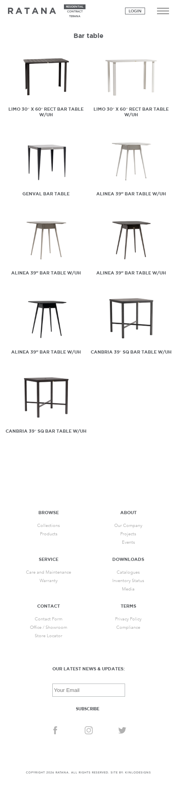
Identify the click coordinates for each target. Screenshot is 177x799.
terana (74, 16)
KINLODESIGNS (138, 773)
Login (135, 11)
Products (49, 534)
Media (128, 589)
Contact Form (48, 619)
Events (128, 542)
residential (75, 7)
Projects (128, 534)
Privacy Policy (128, 619)
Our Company (128, 525)
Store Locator (48, 636)
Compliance (128, 627)
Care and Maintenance (48, 572)
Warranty (49, 580)
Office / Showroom (48, 627)
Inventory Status (128, 580)
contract (75, 12)
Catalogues (128, 572)
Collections (48, 525)
